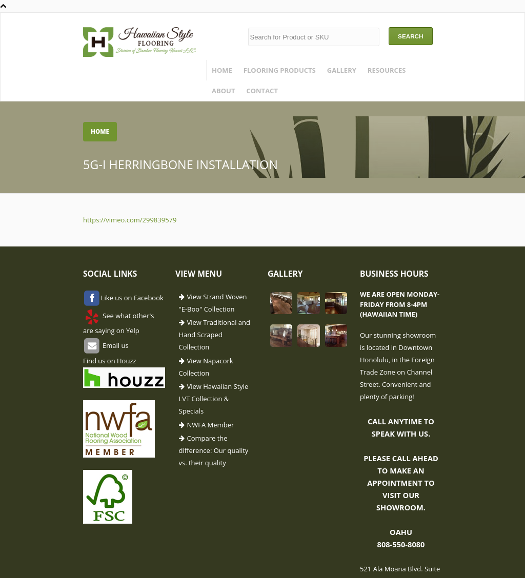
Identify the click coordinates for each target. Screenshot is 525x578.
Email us (115, 345)
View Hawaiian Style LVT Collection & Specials (214, 399)
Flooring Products (280, 70)
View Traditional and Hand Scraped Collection (214, 335)
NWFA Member (210, 424)
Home (222, 70)
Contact (262, 90)
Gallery (341, 70)
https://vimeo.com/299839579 (129, 219)
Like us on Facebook (132, 297)
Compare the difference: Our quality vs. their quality (214, 450)
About (223, 90)
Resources (387, 70)
